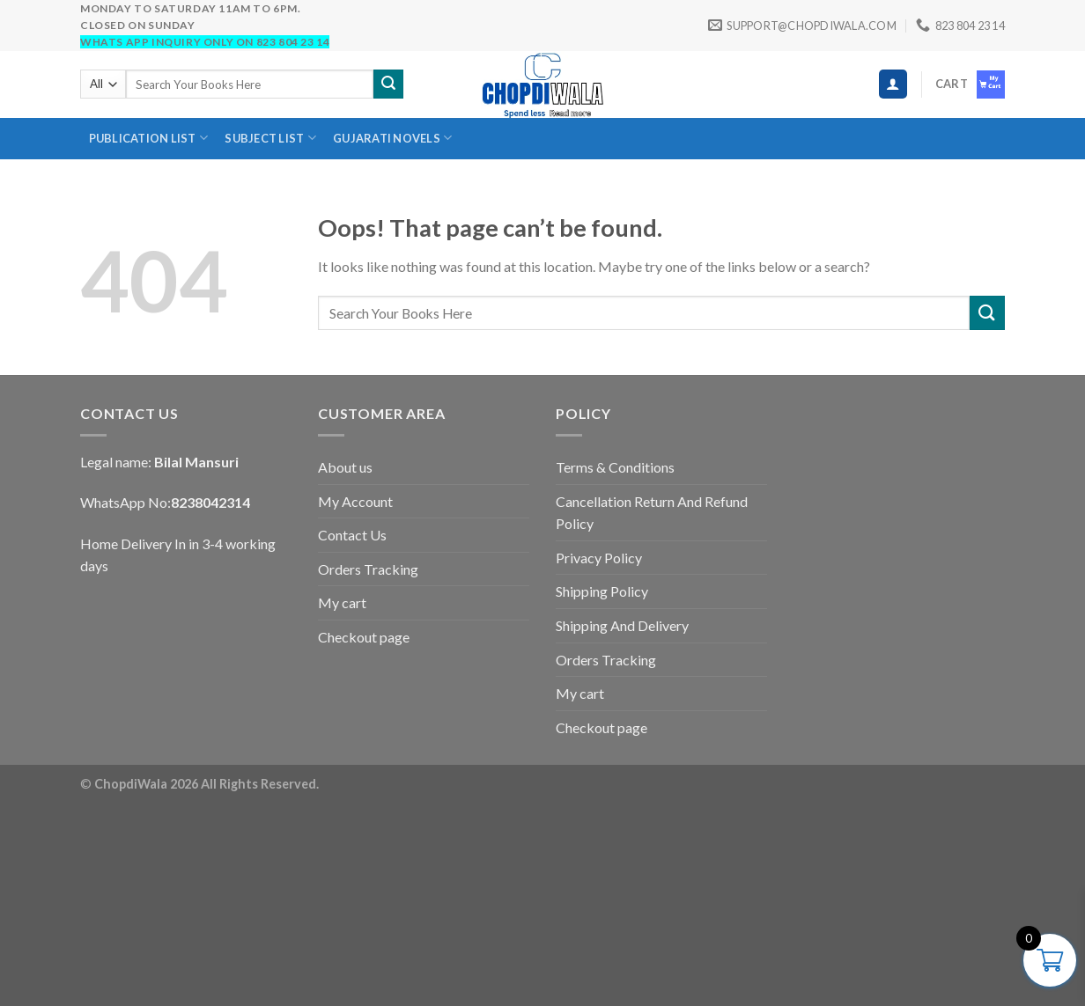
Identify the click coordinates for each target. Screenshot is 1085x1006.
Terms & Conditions (615, 467)
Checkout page (364, 636)
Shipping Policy (602, 591)
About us (345, 467)
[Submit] (388, 84)
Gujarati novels (392, 137)
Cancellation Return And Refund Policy (652, 512)
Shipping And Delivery (622, 625)
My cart (342, 602)
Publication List (149, 137)
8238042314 (210, 502)
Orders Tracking (368, 569)
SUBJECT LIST (270, 137)
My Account (355, 501)
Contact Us (352, 534)
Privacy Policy (599, 557)
